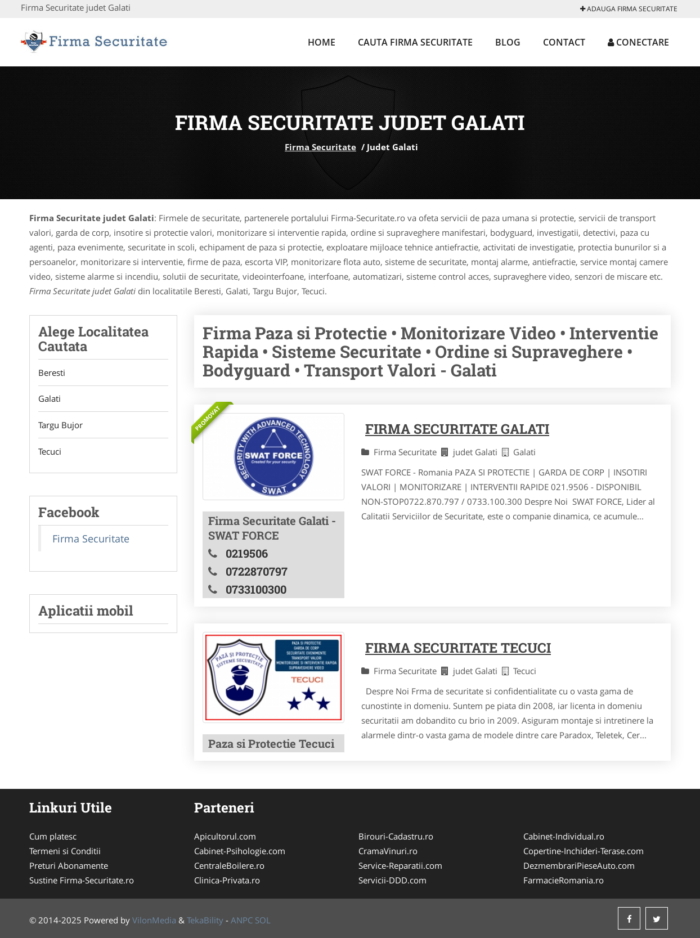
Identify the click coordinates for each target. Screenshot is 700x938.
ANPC (242, 920)
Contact (564, 42)
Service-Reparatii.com (400, 865)
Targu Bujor (60, 425)
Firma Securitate (320, 146)
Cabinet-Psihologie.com (239, 850)
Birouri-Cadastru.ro (395, 836)
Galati (49, 399)
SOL (263, 920)
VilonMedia (154, 920)
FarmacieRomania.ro (563, 880)
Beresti (51, 372)
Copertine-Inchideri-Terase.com (583, 850)
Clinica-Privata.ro (227, 880)
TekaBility (205, 920)
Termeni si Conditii (65, 850)
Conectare (638, 42)
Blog (507, 42)
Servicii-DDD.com (392, 880)
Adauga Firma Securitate (628, 9)
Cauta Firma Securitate (415, 42)
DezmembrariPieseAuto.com (579, 865)
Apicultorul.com (225, 836)
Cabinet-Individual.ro (563, 836)
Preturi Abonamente (68, 865)
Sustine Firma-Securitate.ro (81, 880)
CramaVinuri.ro (388, 850)
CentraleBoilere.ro (229, 865)
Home (321, 42)
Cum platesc (53, 836)
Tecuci (49, 451)
